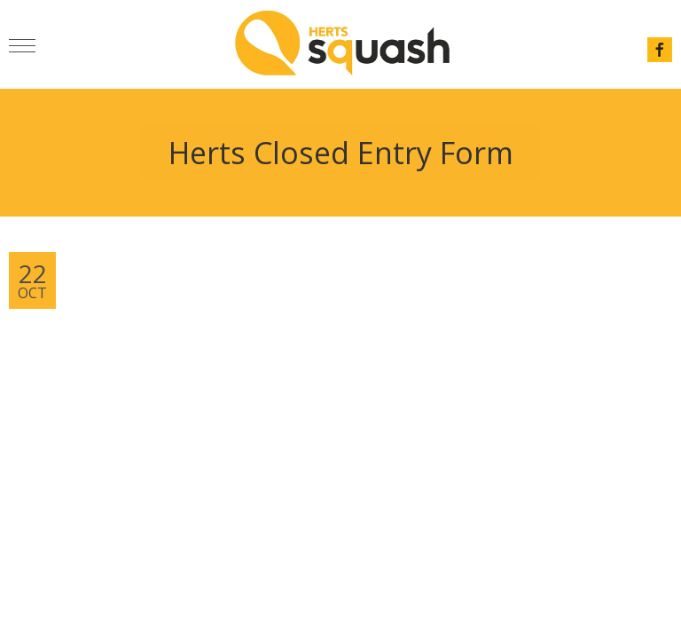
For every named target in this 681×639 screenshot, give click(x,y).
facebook (659, 49)
